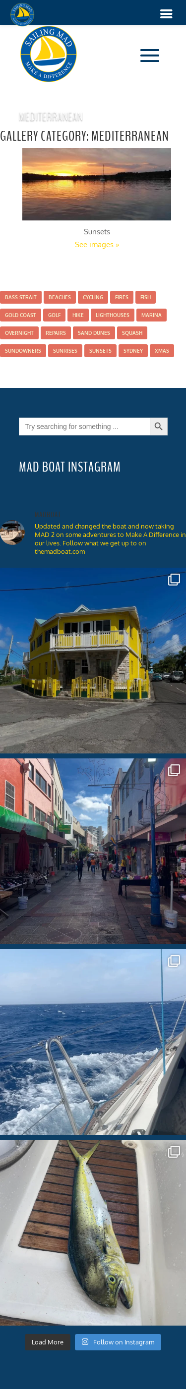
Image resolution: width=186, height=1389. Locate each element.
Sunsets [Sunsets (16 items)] (100, 351)
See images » (97, 244)
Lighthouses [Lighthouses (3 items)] (112, 315)
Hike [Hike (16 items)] (78, 315)
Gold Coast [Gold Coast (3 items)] (20, 315)
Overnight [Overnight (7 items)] (19, 333)
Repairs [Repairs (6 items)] (56, 333)
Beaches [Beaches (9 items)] (60, 297)
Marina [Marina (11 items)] (151, 315)
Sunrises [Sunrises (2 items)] (65, 351)
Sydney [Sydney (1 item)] (133, 351)
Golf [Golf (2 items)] (54, 315)
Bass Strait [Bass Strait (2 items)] (21, 297)
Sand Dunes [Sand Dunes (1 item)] (94, 333)
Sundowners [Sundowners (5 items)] (23, 351)
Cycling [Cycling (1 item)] (93, 297)
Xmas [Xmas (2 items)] (162, 351)
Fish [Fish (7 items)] (145, 297)
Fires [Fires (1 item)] (121, 297)
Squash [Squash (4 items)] (132, 333)
